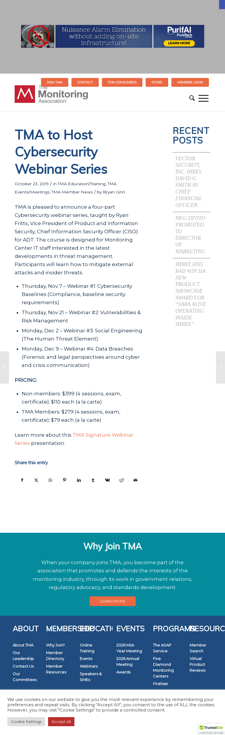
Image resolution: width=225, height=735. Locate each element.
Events (86, 658)
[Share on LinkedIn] (79, 480)
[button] (222, 4)
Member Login (190, 82)
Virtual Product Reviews (197, 664)
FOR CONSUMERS (122, 82)
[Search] (192, 98)
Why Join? (55, 645)
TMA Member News (72, 192)
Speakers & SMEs (91, 676)
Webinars (89, 666)
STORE (156, 82)
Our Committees (25, 676)
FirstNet (160, 683)
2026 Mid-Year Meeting (129, 648)
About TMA (23, 645)
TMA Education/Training (81, 183)
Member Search (198, 648)
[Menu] (203, 98)
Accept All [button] (61, 721)
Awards (123, 672)
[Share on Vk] (107, 480)
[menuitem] (55, 82)
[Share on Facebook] (22, 480)
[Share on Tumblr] (93, 480)
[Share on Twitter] (36, 480)
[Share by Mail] (136, 480)
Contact (85, 82)
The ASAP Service (162, 648)
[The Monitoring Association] (51, 98)
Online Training (87, 648)
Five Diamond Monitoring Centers (163, 667)
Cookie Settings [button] (26, 721)
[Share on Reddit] (121, 480)
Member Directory (55, 655)
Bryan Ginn (114, 192)
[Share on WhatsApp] (50, 480)
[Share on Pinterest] (64, 480)
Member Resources (56, 669)
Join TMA (54, 82)
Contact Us (23, 666)
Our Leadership (23, 655)
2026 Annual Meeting (127, 661)
